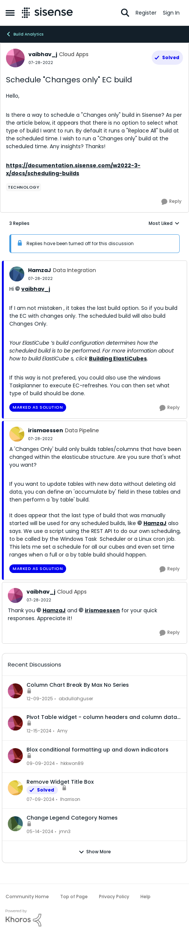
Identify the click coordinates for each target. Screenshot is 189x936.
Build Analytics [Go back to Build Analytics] (24, 34)
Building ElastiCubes (118, 358)
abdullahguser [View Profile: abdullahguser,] (76, 698)
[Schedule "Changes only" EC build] (40, 278)
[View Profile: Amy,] (15, 723)
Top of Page (74, 896)
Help (145, 896)
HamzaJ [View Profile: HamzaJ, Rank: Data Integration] (39, 270)
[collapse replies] (94, 264)
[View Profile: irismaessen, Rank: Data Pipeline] (16, 434)
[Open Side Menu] (10, 12)
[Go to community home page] (47, 13)
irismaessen (102, 610)
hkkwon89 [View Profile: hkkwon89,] (72, 763)
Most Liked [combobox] (164, 223)
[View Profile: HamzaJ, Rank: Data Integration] (16, 273)
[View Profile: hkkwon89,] (15, 755)
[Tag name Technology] (23, 187)
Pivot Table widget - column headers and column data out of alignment (102, 717)
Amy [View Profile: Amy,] (62, 731)
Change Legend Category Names (72, 817)
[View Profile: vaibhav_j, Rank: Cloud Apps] (15, 58)
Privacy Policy (114, 896)
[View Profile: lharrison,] (15, 787)
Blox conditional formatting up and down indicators (97, 749)
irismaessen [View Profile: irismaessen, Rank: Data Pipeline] (45, 430)
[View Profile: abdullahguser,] (15, 690)
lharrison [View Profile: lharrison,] (70, 799)
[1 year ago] (39, 731)
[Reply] (171, 202)
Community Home (27, 896)
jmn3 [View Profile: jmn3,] (65, 831)
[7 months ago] (40, 698)
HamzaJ (155, 523)
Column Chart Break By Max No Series (78, 685)
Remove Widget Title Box (60, 781)
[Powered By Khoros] (94, 918)
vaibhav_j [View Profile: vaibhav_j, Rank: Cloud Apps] (42, 54)
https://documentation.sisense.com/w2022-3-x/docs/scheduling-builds (73, 169)
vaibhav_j (35, 289)
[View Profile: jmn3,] (15, 823)
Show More (94, 851)
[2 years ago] (41, 799)
